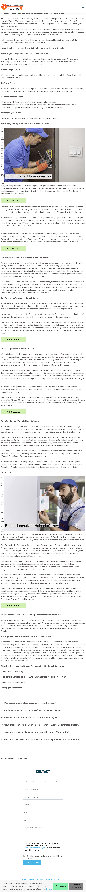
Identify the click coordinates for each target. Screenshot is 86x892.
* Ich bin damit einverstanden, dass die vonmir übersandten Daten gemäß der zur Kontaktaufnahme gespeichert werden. (43, 846)
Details (49, 889)
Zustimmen (61, 886)
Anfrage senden (32, 862)
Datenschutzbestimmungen (35, 848)
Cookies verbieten (76, 886)
